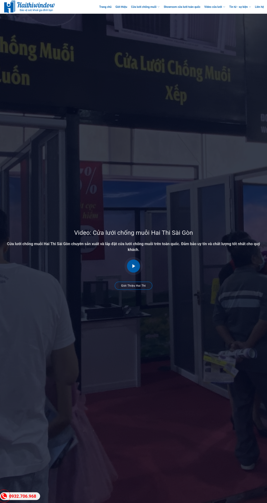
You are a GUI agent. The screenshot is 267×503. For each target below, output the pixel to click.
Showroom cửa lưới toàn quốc (182, 6)
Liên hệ (259, 6)
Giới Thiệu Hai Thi (133, 284)
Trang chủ (105, 6)
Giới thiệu (121, 6)
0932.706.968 (22, 496)
